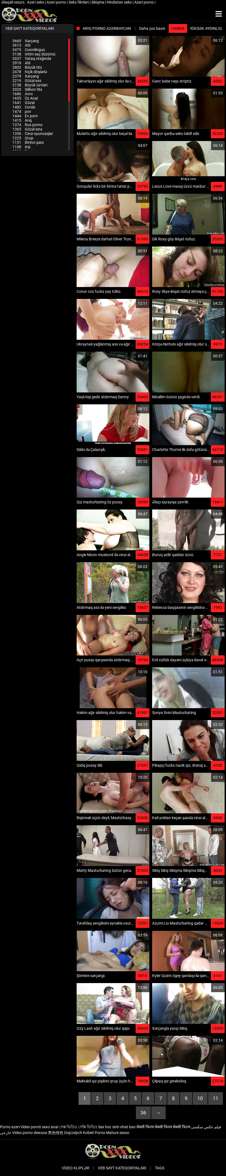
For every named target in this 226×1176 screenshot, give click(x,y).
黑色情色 (55, 1132)
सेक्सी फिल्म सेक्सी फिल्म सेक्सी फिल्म (163, 1127)
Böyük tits (27, 67)
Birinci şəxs (28, 142)
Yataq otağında (31, 58)
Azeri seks (36, 2)
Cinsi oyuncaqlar (32, 133)
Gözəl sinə (27, 129)
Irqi (21, 147)
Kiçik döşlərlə (29, 72)
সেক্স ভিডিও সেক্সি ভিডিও (78, 1127)
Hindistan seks (120, 2)
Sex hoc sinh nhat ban (117, 1127)
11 (215, 1098)
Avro (22, 94)
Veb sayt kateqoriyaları (122, 1168)
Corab (23, 107)
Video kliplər (75, 1168)
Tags (159, 1168)
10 (200, 1098)
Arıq (22, 120)
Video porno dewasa (29, 1132)
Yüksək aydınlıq (206, 28)
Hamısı (177, 28)
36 (143, 1113)
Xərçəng (25, 41)
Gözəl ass (26, 80)
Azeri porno (57, 2)
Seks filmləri (79, 2)
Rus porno (27, 125)
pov (21, 111)
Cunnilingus (28, 49)
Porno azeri (10, 1127)
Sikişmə (98, 2)
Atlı (21, 45)
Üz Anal (25, 98)
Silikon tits (27, 89)
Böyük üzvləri (29, 85)
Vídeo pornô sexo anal (39, 1127)
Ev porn (25, 116)
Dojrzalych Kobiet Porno (84, 1132)
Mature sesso (117, 1132)
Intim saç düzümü (33, 54)
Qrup (22, 138)
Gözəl (23, 102)
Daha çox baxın (152, 28)
